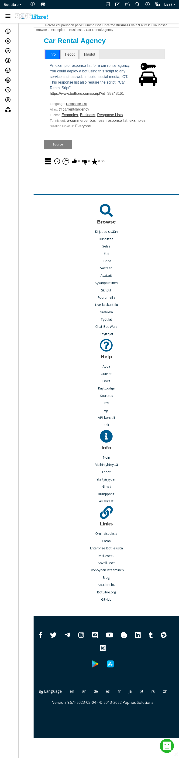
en (91, 705)
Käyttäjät (114, 348)
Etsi (114, 268)
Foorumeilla (114, 312)
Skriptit (114, 305)
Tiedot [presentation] (85, 54)
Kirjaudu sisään (114, 246)
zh (116, 711)
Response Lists (125, 126)
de (115, 705)
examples (73, 137)
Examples (85, 126)
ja (149, 705)
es (127, 705)
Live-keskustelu (114, 319)
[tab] (68, 54)
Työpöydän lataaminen (114, 584)
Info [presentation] (68, 54)
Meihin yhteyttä (114, 479)
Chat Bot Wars (114, 341)
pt (161, 705)
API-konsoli (114, 432)
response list (132, 132)
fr (138, 705)
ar (103, 705)
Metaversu (114, 570)
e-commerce (92, 132)
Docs (114, 395)
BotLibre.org (114, 607)
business (112, 132)
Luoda (114, 275)
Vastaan (114, 283)
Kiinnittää (114, 253)
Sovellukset (114, 577)
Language (70, 705)
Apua (114, 381)
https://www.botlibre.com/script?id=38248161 (102, 105)
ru (105, 711)
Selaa (114, 261)
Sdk (114, 439)
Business (102, 126)
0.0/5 (113, 178)
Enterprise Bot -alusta (114, 563)
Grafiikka (113, 327)
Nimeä (114, 501)
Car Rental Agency (115, 30)
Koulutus (114, 410)
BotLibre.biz (114, 599)
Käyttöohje (114, 403)
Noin (114, 472)
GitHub (114, 614)
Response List (92, 115)
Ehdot (114, 486)
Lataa (114, 555)
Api (114, 425)
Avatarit (114, 290)
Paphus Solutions (145, 722)
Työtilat (114, 334)
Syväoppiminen (114, 297)
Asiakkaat (114, 516)
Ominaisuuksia (114, 548)
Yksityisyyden (114, 494)
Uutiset (114, 388)
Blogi (114, 592)
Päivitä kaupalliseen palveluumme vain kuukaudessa (114, 25)
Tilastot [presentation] (104, 54)
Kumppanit (114, 508)
